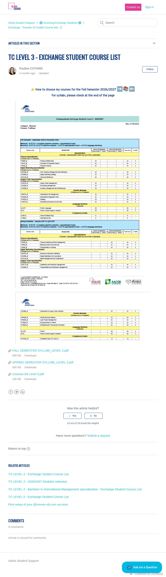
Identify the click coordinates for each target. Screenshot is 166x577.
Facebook (10, 392)
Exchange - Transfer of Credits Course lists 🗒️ (35, 27)
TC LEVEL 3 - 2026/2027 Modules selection (37, 481)
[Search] (127, 23)
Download (30, 355)
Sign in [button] (149, 7)
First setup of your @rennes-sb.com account (38, 504)
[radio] (72, 416)
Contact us (133, 7)
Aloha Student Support (21, 22)
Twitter (16, 392)
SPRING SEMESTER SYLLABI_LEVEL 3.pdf (42, 362)
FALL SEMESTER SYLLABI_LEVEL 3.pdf (40, 350)
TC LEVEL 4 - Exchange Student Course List (38, 474)
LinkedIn (22, 392)
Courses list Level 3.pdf (28, 374)
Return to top (19, 448)
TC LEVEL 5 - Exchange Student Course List (38, 496)
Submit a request (98, 435)
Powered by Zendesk (148, 573)
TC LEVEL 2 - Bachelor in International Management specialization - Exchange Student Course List (75, 489)
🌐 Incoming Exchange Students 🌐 (60, 22)
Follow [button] (149, 69)
